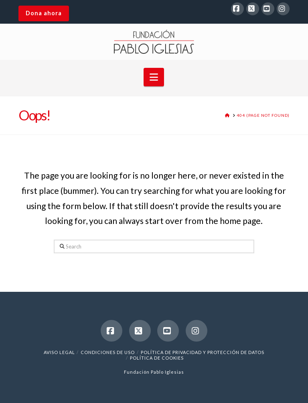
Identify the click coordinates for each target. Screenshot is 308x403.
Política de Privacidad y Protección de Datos (202, 352)
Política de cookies (157, 357)
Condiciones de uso (108, 352)
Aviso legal (59, 352)
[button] (154, 77)
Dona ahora (44, 13)
